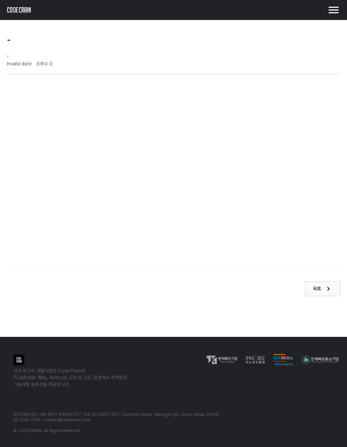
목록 (322, 289)
